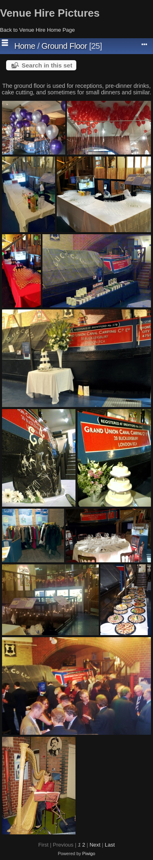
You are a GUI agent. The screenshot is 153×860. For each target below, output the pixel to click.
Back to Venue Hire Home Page (37, 30)
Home (24, 45)
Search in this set (47, 65)
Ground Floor (64, 45)
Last (110, 845)
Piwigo (88, 853)
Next (94, 845)
